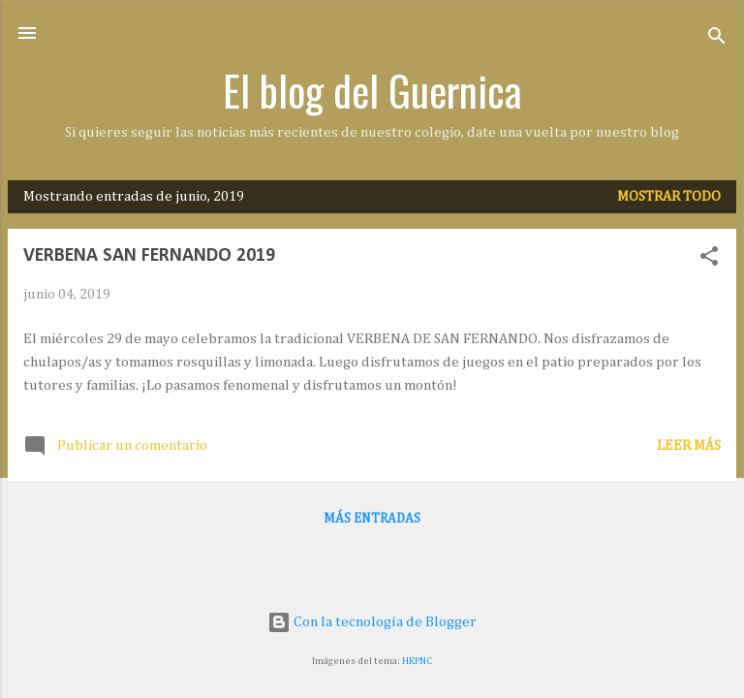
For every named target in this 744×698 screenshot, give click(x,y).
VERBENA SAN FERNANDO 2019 (149, 256)
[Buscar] (716, 39)
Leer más (689, 445)
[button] (709, 259)
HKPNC (417, 661)
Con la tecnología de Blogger (372, 622)
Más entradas (372, 518)
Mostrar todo (669, 196)
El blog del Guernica (372, 89)
